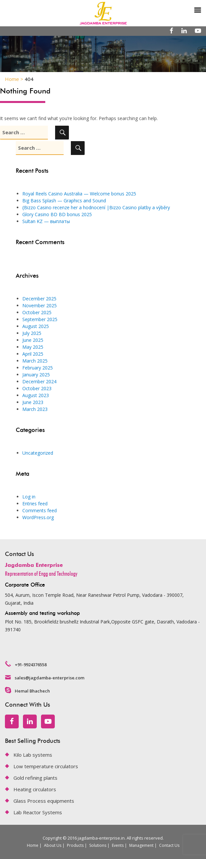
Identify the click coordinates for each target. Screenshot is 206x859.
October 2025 (37, 312)
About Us (52, 845)
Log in (28, 496)
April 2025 (32, 354)
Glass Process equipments (43, 800)
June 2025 (32, 340)
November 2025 (39, 305)
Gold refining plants (35, 777)
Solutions (97, 845)
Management (141, 845)
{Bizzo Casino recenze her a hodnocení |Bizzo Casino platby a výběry (96, 207)
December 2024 (39, 381)
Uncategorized (37, 453)
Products (75, 845)
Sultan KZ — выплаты (46, 221)
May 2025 (32, 347)
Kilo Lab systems (32, 754)
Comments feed (39, 510)
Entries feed (35, 503)
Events (118, 845)
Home (32, 845)
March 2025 (35, 361)
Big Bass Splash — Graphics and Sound (64, 200)
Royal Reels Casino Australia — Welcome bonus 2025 (79, 193)
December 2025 (39, 298)
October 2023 (37, 388)
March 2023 (35, 409)
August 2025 (35, 326)
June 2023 (32, 402)
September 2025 (39, 319)
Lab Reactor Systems (37, 812)
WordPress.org (38, 517)
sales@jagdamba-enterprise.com (49, 678)
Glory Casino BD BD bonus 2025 (57, 214)
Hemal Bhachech (32, 691)
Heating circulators (34, 789)
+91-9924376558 (31, 665)
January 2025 (36, 374)
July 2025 (31, 333)
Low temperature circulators (45, 766)
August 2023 (35, 395)
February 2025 (37, 368)
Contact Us (169, 845)
